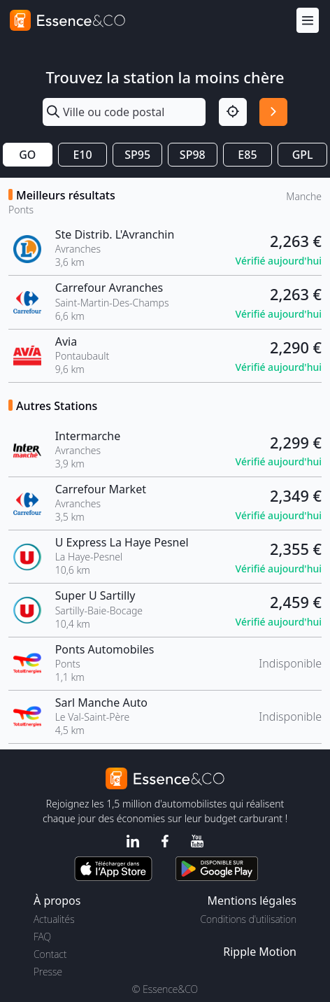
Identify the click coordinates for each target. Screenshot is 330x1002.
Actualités (54, 919)
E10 (82, 154)
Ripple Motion (259, 951)
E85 (247, 154)
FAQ (42, 936)
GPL (302, 154)
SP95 (137, 154)
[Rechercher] (273, 112)
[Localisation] (233, 112)
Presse (48, 971)
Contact (50, 954)
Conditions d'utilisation (248, 919)
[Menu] (307, 21)
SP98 (193, 154)
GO (27, 154)
